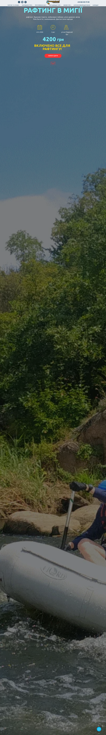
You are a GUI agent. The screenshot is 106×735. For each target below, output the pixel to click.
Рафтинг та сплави (13, 5)
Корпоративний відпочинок (82, 5)
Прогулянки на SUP (40, 5)
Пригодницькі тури (55, 5)
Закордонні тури (27, 5)
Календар (95, 5)
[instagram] (22, 2)
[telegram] (25, 2)
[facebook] (19, 2)
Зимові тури (67, 5)
